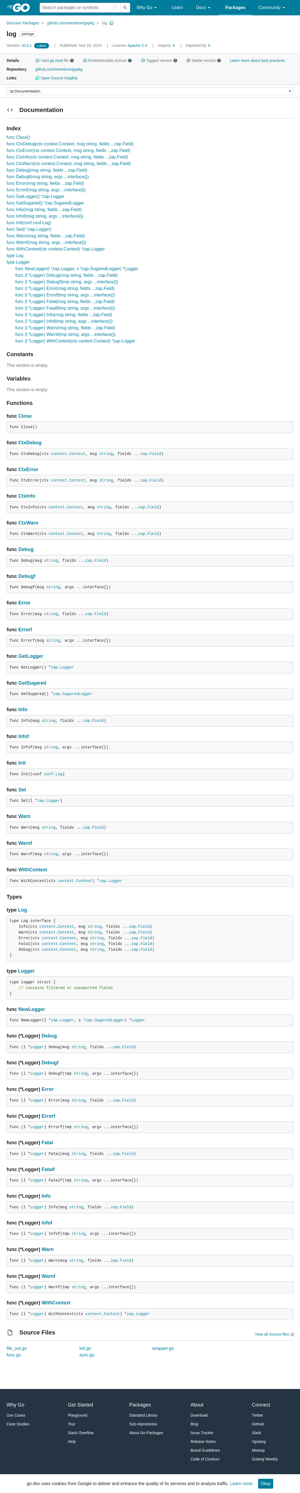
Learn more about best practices (257, 60)
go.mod (56, 60)
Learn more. (242, 1483)
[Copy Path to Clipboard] (111, 23)
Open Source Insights (56, 78)
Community (273, 8)
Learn (177, 7)
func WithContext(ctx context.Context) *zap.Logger (56, 249)
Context (77, 454)
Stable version (203, 60)
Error (24, 603)
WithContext (32, 869)
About (197, 1405)
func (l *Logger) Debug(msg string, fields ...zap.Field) (66, 275)
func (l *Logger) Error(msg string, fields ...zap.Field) (65, 288)
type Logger (18, 262)
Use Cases (16, 1415)
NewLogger (31, 1009)
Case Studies (18, 1424)
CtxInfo (26, 496)
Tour (71, 1424)
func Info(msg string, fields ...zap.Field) (44, 209)
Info (22, 709)
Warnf (25, 843)
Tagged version (159, 60)
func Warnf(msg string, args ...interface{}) (46, 242)
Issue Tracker (202, 1433)
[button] (37, 60)
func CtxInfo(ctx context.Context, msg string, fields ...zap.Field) (67, 157)
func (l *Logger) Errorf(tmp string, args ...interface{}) (65, 295)
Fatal (47, 1142)
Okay (266, 1483)
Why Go (148, 8)
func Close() (18, 137)
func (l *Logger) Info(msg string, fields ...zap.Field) (63, 314)
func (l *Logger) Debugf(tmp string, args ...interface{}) (66, 281)
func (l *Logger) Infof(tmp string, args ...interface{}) (64, 321)
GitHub (258, 1424)
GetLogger (30, 656)
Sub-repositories (143, 1424)
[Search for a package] (80, 8)
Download (199, 1415)
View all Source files (272, 1334)
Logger (67, 667)
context (59, 454)
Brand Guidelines (205, 1450)
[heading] (23, 7)
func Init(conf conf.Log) (29, 222)
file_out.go (17, 1348)
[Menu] (150, 91)
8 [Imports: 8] (167, 45)
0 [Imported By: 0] (198, 45)
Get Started (80, 1405)
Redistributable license (107, 60)
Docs (204, 8)
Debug (26, 549)
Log (59, 774)
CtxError (28, 469)
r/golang (259, 1441)
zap (144, 454)
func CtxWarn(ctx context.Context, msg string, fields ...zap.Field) (69, 163)
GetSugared (32, 683)
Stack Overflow (81, 1433)
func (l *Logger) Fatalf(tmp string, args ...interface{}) (65, 308)
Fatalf (48, 1169)
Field (155, 454)
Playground (77, 1415)
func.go (14, 1355)
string (106, 454)
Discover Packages (23, 23)
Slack (256, 1433)
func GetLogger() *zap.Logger (36, 196)
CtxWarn (28, 523)
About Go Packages (146, 1433)
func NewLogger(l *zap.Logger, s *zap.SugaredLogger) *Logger (76, 268)
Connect (261, 1405)
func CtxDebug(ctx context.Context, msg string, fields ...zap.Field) (70, 144)
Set (22, 789)
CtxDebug (30, 442)
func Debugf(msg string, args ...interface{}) (48, 176)
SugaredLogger (77, 694)
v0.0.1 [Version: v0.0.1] (20, 45)
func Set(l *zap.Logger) (29, 229)
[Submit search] (125, 8)
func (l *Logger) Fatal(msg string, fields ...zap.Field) (65, 301)
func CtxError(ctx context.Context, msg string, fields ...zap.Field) (68, 150)
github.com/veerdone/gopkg (70, 23)
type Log (15, 255)
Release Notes (203, 1441)
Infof (23, 736)
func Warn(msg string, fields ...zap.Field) (46, 236)
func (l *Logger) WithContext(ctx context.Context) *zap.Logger (75, 341)
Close (25, 416)
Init (22, 763)
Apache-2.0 (137, 45)
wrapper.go (163, 1348)
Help (72, 1441)
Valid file (54, 60)
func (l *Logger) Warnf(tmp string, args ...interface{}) (65, 334)
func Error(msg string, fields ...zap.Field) (45, 183)
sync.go (86, 1355)
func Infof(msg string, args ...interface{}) (45, 216)
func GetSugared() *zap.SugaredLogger (45, 203)
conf (48, 774)
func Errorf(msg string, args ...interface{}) (46, 190)
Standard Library (143, 1415)
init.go (85, 1348)
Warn (24, 816)
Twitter (257, 1415)
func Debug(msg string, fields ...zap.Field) (47, 170)
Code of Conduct (205, 1459)
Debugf (26, 576)
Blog (194, 1424)
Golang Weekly (265, 1459)
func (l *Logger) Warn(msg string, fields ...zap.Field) (65, 327)
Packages (235, 7)
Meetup (258, 1450)
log (104, 23)
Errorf (25, 629)
